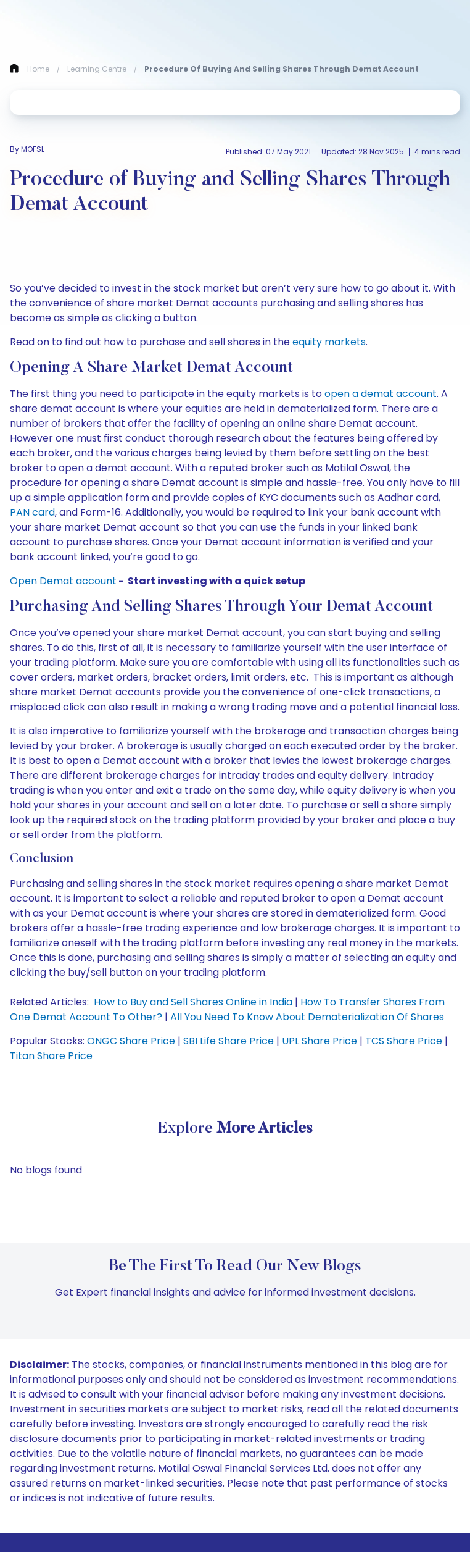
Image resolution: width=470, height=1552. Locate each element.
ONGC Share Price (131, 1041)
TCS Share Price (403, 1041)
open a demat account (380, 394)
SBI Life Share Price (228, 1041)
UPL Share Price (319, 1041)
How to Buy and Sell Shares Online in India (193, 1002)
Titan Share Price (51, 1056)
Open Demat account (63, 581)
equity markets (329, 342)
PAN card (32, 512)
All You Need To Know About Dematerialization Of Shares (307, 1017)
